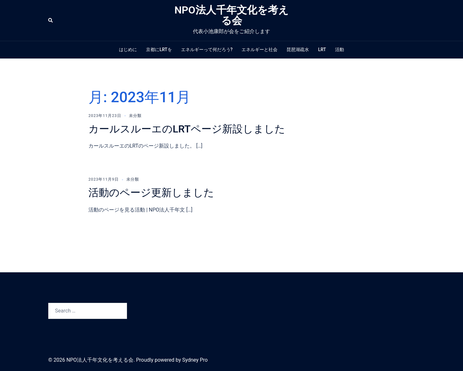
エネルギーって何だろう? (207, 49)
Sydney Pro (195, 360)
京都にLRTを (159, 49)
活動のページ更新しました (151, 192)
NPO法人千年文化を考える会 (231, 15)
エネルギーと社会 (259, 49)
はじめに (128, 49)
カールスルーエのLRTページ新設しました (186, 129)
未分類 (135, 115)
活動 (339, 49)
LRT (322, 49)
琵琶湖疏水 (297, 49)
